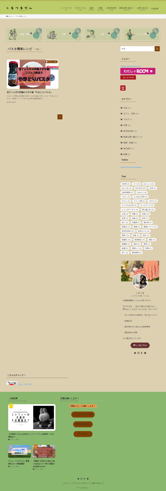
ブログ (127, 119)
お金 (127, 108)
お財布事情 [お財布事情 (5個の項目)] (127, 192)
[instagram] (148, 1)
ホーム (66, 483)
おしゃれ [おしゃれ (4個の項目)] (126, 188)
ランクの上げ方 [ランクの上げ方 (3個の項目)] (129, 205)
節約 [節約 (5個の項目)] (137, 244)
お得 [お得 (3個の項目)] (153, 188)
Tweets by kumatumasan (131, 167)
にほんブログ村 (18, 384)
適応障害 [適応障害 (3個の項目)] (136, 252)
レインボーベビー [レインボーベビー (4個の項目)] (130, 210)
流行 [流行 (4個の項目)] (146, 235)
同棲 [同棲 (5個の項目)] (135, 214)
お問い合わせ (97, 483)
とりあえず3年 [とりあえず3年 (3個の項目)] (140, 197)
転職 (126, 154)
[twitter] (144, 1)
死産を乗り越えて (133, 137)
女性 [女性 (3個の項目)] (125, 218)
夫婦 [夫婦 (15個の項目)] (145, 214)
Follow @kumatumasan (130, 66)
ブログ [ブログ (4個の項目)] (153, 201)
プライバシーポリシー (80, 483)
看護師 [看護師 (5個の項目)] (126, 244)
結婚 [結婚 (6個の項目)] (125, 248)
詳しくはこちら (140, 345)
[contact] (154, 1)
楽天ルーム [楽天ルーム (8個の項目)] (143, 231)
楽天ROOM (130, 131)
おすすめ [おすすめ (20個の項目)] (140, 188)
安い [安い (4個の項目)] (125, 222)
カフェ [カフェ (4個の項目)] (126, 201)
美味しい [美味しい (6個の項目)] (136, 248)
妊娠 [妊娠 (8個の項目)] (135, 218)
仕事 (127, 125)
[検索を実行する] (157, 48)
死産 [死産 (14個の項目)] (125, 235)
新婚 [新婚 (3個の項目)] (137, 227)
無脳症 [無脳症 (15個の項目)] (126, 240)
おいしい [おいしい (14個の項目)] (148, 184)
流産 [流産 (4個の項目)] (136, 235)
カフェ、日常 (131, 113)
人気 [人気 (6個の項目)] (125, 214)
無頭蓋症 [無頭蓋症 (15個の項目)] (140, 240)
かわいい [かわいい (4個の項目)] (142, 192)
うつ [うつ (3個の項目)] (136, 184)
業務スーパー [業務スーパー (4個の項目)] (150, 227)
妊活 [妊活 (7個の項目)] (145, 218)
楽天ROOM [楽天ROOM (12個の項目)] (128, 231)
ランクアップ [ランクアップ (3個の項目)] (146, 205)
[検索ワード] (140, 48)
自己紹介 (128, 148)
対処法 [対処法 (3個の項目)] (126, 227)
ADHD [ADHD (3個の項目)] (125, 184)
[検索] (158, 1)
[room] (151, 1)
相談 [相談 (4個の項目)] (152, 240)
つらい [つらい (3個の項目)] (126, 197)
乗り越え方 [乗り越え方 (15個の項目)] (148, 210)
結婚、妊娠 (130, 142)
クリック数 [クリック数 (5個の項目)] (139, 201)
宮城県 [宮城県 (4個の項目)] (136, 222)
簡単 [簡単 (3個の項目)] (147, 244)
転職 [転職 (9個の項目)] (148, 248)
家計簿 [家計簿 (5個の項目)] (147, 222)
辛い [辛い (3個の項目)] (125, 252)
